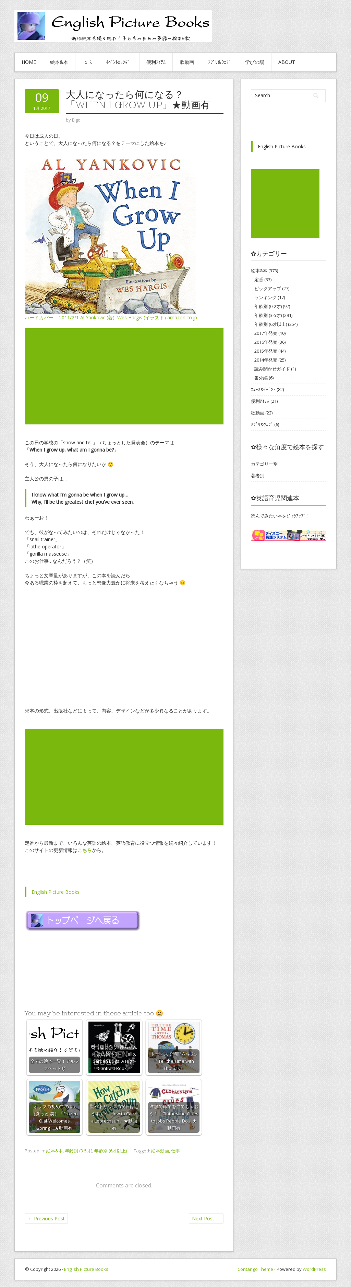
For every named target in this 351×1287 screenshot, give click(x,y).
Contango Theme (255, 1269)
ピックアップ (267, 288)
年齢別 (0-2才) (268, 306)
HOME (29, 62)
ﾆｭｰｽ (87, 62)
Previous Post (46, 1218)
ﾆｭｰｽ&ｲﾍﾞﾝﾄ (263, 389)
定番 (258, 279)
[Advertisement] (124, 376)
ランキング (265, 297)
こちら (84, 850)
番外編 (261, 378)
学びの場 (254, 62)
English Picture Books (56, 892)
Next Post (206, 1218)
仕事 (175, 1151)
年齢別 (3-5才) (78, 1151)
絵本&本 (59, 62)
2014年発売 (265, 360)
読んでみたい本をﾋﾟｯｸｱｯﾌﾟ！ (280, 516)
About (286, 62)
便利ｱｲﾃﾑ (156, 62)
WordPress (314, 1269)
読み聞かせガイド (272, 369)
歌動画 (187, 62)
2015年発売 (265, 351)
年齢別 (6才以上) (110, 1151)
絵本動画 (160, 1151)
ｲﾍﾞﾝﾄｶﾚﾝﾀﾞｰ (119, 62)
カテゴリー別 (264, 464)
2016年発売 (265, 342)
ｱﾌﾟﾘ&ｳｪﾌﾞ (219, 62)
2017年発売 (265, 333)
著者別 (257, 475)
